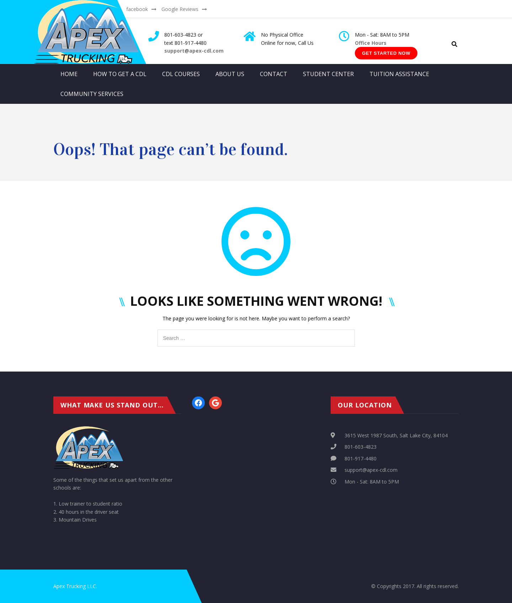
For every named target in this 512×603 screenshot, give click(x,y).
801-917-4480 (361, 458)
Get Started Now (386, 53)
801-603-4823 (361, 446)
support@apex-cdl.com (371, 469)
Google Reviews (179, 9)
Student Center (328, 74)
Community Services (91, 94)
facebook (137, 9)
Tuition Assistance (399, 74)
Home (69, 74)
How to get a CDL (119, 74)
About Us (229, 74)
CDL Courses (181, 74)
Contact (273, 74)
